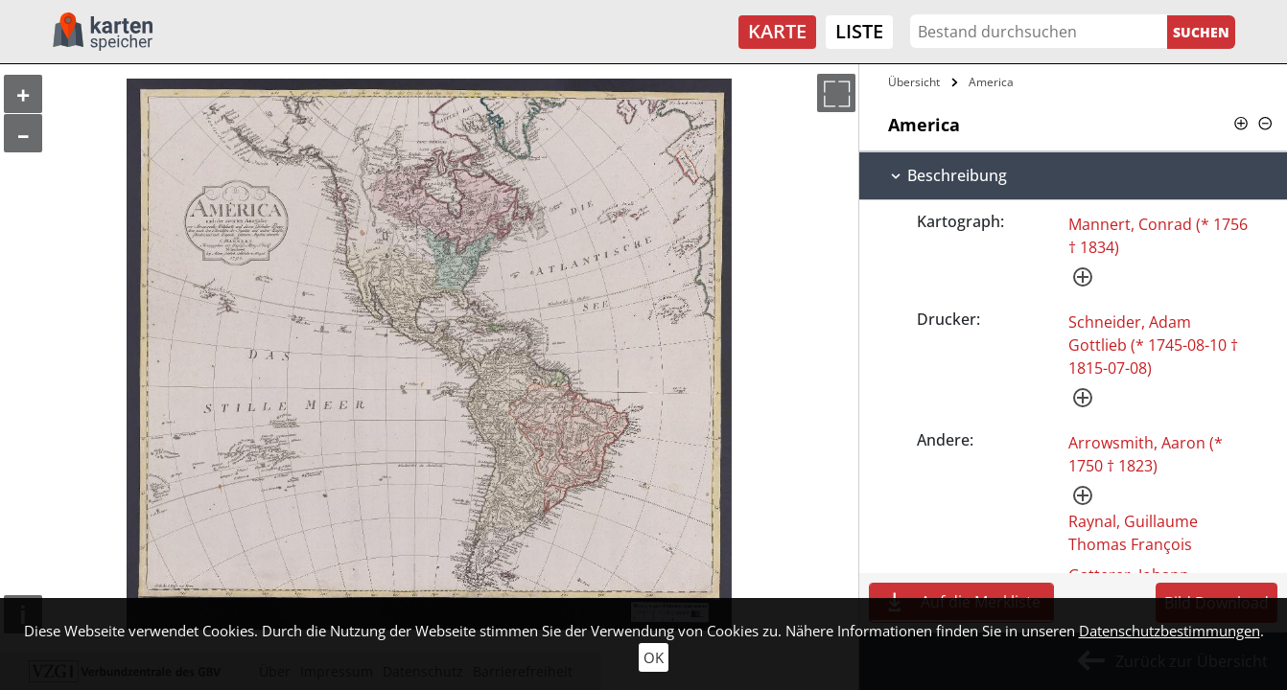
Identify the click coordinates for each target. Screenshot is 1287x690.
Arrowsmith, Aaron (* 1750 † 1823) (1145, 454)
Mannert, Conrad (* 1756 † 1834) (1158, 236)
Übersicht (914, 82)
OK (654, 657)
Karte (777, 31)
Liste (859, 31)
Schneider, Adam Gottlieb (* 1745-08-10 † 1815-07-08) (1153, 345)
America (991, 82)
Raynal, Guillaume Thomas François (1133, 533)
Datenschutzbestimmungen (1169, 630)
